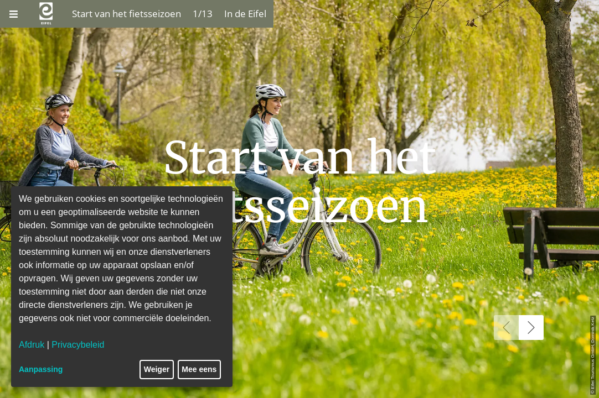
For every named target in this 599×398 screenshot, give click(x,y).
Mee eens (199, 369)
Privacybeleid (77, 344)
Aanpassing (41, 369)
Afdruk (31, 344)
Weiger (156, 369)
